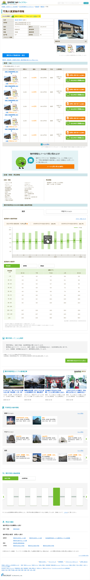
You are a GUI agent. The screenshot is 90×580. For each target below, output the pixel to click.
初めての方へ (42, 561)
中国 (28, 570)
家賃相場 (48, 565)
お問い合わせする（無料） (75, 75)
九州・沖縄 (32, 570)
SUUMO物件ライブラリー (26, 6)
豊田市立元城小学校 (33, 545)
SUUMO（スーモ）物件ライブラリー (14, 2)
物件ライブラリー (47, 568)
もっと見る (80, 413)
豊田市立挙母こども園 (19, 538)
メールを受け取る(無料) (55, 166)
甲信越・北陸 (14, 570)
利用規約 (60, 561)
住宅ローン (39, 568)
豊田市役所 (16, 529)
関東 (9, 570)
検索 (87, 3)
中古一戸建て (79, 565)
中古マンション (65, 565)
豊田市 (42, 6)
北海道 (3, 570)
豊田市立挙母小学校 (48, 545)
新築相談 (26, 568)
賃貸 (35, 16)
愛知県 (37, 6)
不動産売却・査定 (19, 568)
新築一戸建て (72, 565)
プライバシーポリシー (72, 561)
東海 (19, 570)
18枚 (7, 83)
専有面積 (8, 266)
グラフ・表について (81, 218)
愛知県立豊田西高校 (18, 543)
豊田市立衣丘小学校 (18, 545)
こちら (66, 512)
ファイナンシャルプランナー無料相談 (61, 568)
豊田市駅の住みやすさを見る (76, 360)
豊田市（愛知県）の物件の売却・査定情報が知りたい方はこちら (20, 60)
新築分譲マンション (55, 565)
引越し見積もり (32, 568)
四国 (25, 570)
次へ (86, 497)
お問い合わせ (84, 561)
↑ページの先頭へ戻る (83, 555)
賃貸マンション (27, 565)
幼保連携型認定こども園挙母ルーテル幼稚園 (57, 538)
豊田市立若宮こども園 (35, 538)
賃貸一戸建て (42, 565)
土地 (84, 565)
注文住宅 (4, 568)
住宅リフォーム (10, 568)
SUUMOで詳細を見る (75, 80)
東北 (6, 570)
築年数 (25, 266)
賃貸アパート (35, 565)
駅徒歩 (42, 266)
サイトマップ (52, 561)
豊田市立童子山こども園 (20, 540)
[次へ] (86, 439)
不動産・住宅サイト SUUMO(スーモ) (10, 565)
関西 (22, 570)
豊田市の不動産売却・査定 (16, 55)
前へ (3, 497)
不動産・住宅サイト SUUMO (10, 6)
